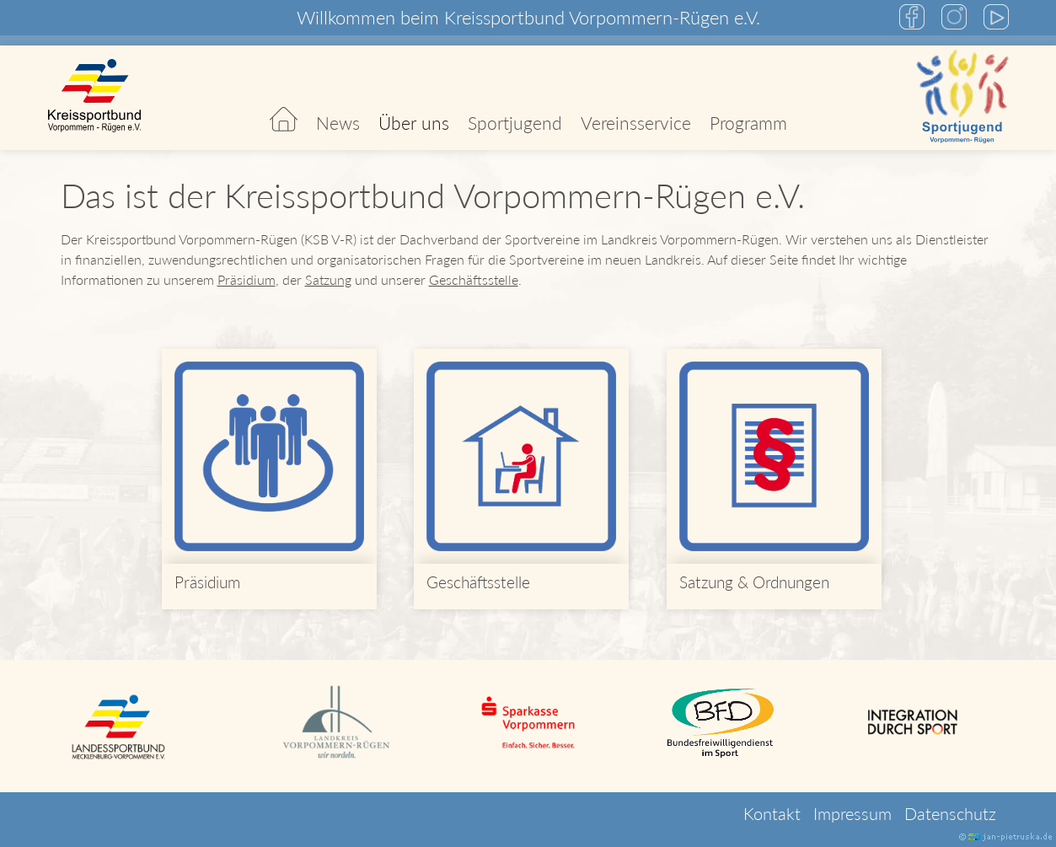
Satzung (328, 279)
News (338, 122)
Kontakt (772, 813)
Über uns (413, 122)
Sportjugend (515, 122)
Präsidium (246, 279)
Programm (748, 122)
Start (283, 98)
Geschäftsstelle (473, 279)
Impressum (852, 813)
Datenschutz (950, 813)
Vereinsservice (636, 122)
